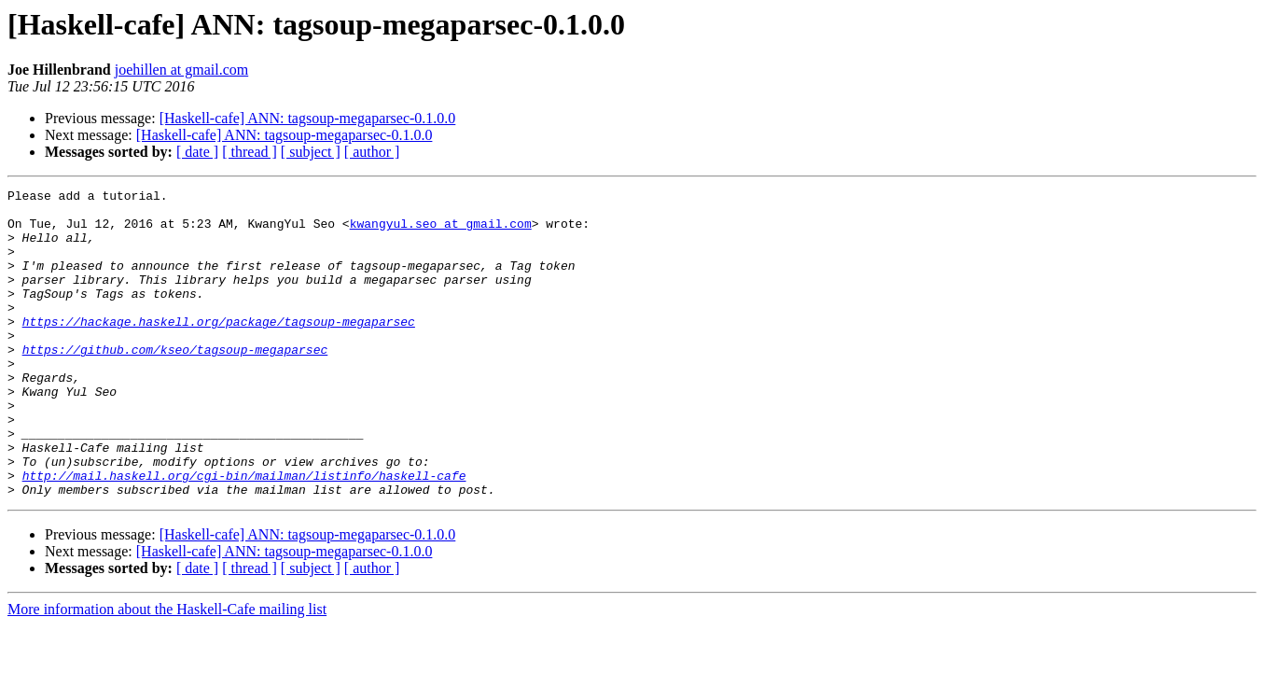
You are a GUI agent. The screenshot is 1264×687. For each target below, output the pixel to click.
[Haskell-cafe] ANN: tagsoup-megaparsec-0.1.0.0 (308, 118)
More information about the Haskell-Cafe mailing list (166, 671)
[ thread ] (249, 152)
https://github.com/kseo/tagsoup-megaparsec (175, 382)
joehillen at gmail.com (182, 69)
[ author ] (372, 152)
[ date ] (197, 152)
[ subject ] (310, 152)
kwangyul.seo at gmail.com (441, 231)
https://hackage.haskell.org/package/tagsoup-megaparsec (218, 349)
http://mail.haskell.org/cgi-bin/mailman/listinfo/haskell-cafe (244, 534)
